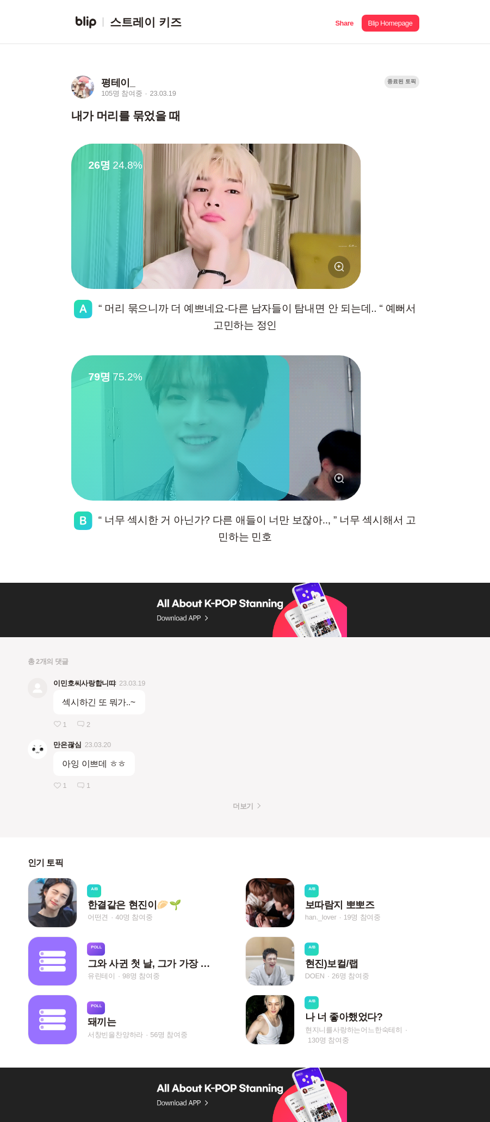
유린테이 (101, 976)
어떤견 (98, 918)
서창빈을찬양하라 (115, 1035)
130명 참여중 (328, 1039)
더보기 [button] (243, 806)
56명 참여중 (168, 1035)
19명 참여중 (362, 918)
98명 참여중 (140, 976)
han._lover (321, 918)
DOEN (315, 976)
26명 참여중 (350, 976)
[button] (344, 22)
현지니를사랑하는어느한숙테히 (353, 1029)
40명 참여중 (133, 918)
